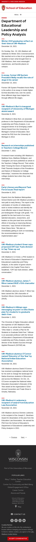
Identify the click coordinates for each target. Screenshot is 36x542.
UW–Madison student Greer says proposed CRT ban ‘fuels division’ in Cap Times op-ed (17, 246)
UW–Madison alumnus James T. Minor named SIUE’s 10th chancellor (18, 282)
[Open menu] (18, 14)
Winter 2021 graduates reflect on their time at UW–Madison (17, 42)
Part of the (18, 468)
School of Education (19, 8)
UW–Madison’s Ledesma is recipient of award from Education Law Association (18, 402)
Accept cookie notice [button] (18, 539)
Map (18, 507)
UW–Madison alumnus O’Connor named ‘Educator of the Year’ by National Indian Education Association (17, 357)
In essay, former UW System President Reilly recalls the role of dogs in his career (17, 77)
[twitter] (12, 520)
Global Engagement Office (18, 487)
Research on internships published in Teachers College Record (18, 146)
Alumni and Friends (18, 493)
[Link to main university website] (18, 462)
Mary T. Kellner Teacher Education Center (18, 480)
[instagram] (20, 520)
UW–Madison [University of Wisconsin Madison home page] (13, 1)
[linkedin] (24, 520)
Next (24, 437)
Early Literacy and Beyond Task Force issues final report (16, 188)
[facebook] (16, 520)
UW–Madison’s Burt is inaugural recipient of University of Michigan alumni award (18, 108)
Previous (15, 437)
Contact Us (19, 514)
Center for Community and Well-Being (18, 484)
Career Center (18, 490)
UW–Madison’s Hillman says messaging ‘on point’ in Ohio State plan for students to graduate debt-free (18, 311)
